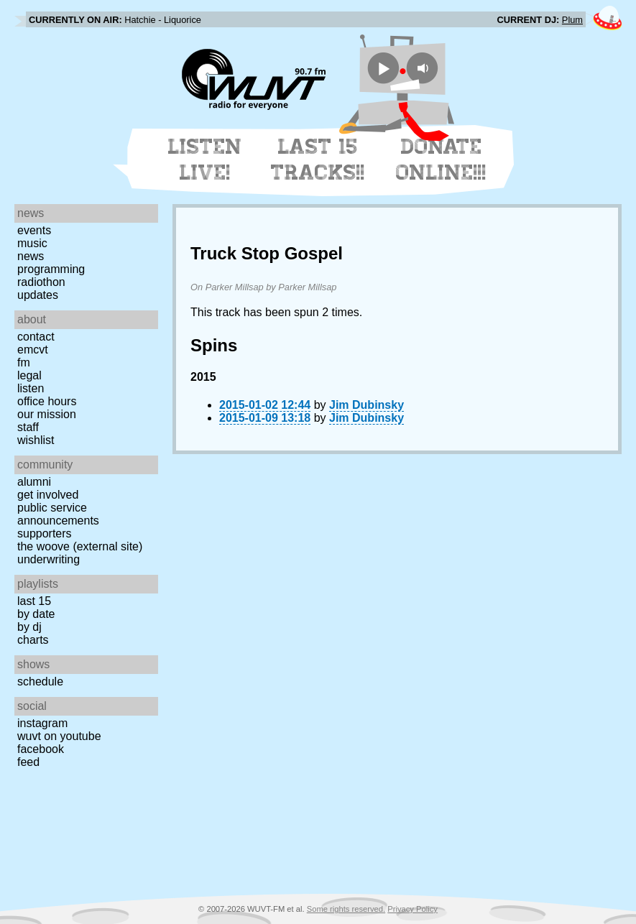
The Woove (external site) (79, 546)
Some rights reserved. (346, 909)
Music (32, 243)
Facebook (40, 749)
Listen (30, 388)
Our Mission (46, 414)
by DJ (29, 627)
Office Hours (46, 401)
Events (34, 230)
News (30, 256)
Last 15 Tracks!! (318, 159)
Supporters (44, 533)
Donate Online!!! (441, 159)
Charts (33, 640)
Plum (572, 19)
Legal (29, 375)
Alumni (34, 482)
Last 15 (34, 601)
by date (36, 614)
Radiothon (41, 282)
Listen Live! (205, 159)
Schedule (40, 681)
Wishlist (36, 440)
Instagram (42, 723)
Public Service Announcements (58, 514)
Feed (28, 762)
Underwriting (48, 559)
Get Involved (47, 495)
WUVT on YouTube (59, 736)
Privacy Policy (412, 909)
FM (23, 362)
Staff (28, 427)
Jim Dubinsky (366, 405)
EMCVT (32, 349)
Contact (36, 337)
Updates (37, 295)
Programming (51, 269)
